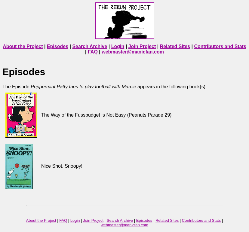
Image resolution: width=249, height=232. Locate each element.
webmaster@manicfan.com (133, 51)
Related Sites (175, 46)
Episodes (57, 46)
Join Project (142, 46)
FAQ (93, 51)
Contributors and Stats (220, 46)
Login (117, 46)
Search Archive (89, 46)
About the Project (23, 46)
